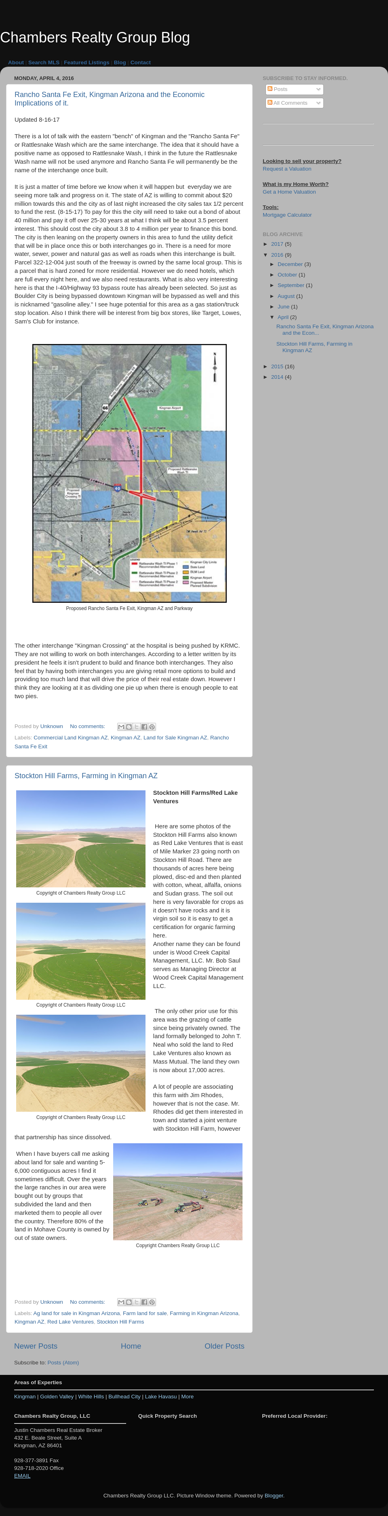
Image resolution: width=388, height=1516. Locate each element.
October (288, 275)
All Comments (288, 103)
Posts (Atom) (63, 1363)
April (284, 317)
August (287, 296)
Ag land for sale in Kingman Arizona (77, 1313)
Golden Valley (57, 1397)
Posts (278, 89)
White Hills (91, 1397)
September (292, 285)
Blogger (274, 1496)
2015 (278, 366)
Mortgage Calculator (287, 215)
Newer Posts (35, 1346)
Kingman (25, 1397)
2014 (278, 377)
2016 (278, 255)
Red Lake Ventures (70, 1322)
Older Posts (225, 1346)
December (291, 264)
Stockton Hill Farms (120, 1322)
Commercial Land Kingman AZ (71, 738)
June (284, 307)
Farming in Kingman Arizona (204, 1313)
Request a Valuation (287, 169)
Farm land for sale (145, 1313)
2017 (278, 244)
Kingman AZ (126, 738)
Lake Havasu (162, 1397)
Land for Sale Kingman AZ (175, 738)
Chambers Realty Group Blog (95, 37)
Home (131, 1346)
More (187, 1397)
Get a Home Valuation (289, 192)
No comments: (88, 726)
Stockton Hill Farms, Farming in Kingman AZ (86, 776)
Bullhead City (124, 1397)
